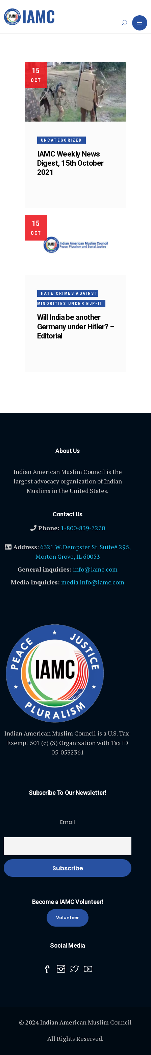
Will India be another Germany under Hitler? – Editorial (76, 326)
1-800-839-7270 (83, 528)
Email (67, 822)
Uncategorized (61, 140)
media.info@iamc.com (92, 582)
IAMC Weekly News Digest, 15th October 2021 (70, 163)
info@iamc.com (95, 569)
